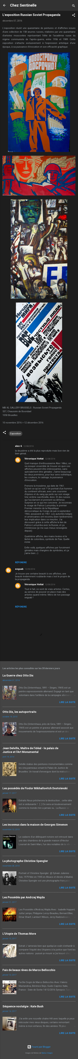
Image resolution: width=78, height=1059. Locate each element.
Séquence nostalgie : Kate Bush (23, 1006)
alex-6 (18, 446)
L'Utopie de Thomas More (19, 933)
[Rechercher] (73, 6)
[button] (73, 15)
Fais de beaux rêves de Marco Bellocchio (29, 970)
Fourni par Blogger (39, 1046)
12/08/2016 (28, 446)
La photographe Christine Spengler (25, 861)
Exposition (15, 433)
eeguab (19, 569)
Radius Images (47, 1053)
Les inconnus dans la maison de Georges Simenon (35, 824)
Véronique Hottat (34, 458)
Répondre (21, 562)
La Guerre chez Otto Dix (18, 675)
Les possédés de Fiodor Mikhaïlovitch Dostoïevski (35, 788)
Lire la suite (67, 702)
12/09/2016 (30, 569)
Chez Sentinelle (23, 5)
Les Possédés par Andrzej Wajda (24, 897)
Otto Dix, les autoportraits (19, 711)
